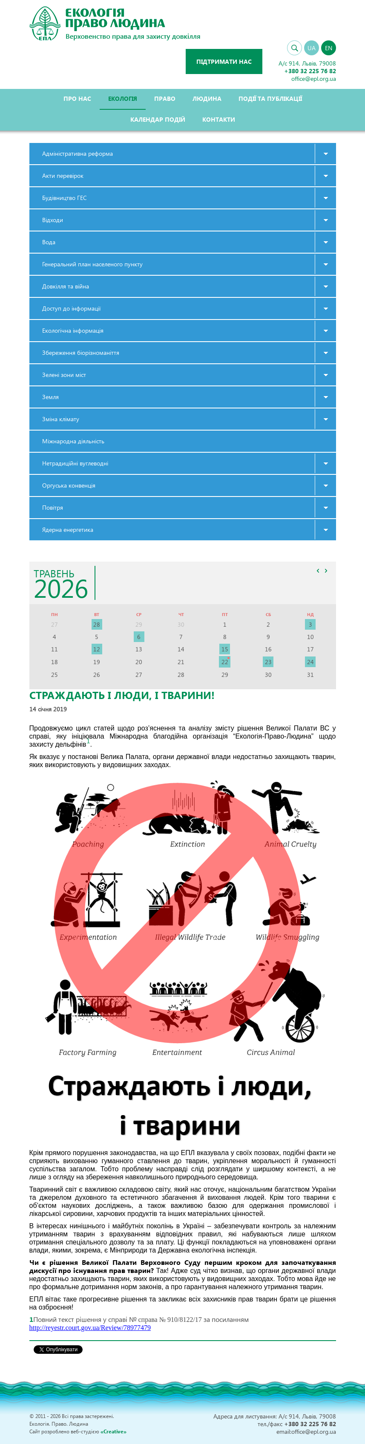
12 (96, 649)
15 (224, 649)
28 (96, 624)
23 (268, 662)
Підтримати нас (224, 61)
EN (328, 48)
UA (312, 48)
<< (318, 570)
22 (224, 662)
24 (310, 662)
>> (326, 570)
